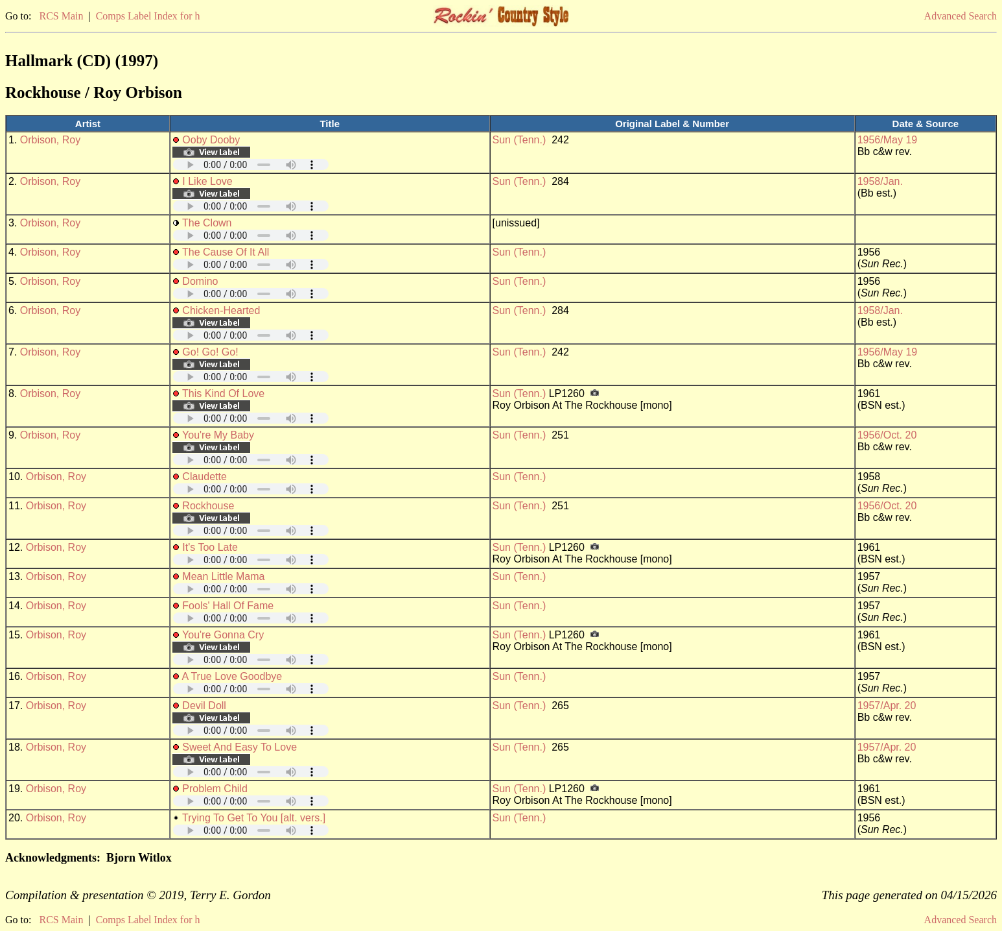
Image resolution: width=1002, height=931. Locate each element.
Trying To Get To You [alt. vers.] (253, 817)
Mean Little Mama (223, 576)
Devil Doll (204, 705)
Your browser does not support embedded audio (251, 164)
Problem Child (214, 788)
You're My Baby (218, 435)
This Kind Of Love (223, 393)
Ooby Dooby (211, 139)
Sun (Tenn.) (519, 139)
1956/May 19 (887, 139)
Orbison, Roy (50, 139)
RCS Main (61, 15)
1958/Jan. (880, 181)
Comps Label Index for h (148, 15)
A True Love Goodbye (231, 676)
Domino (200, 281)
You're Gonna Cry (223, 634)
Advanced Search (960, 15)
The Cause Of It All (225, 252)
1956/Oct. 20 (887, 435)
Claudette (204, 476)
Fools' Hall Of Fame (228, 605)
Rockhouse (208, 505)
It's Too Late (209, 547)
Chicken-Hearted (221, 310)
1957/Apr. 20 (886, 705)
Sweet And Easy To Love (239, 747)
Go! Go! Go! (210, 351)
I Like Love (207, 181)
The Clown (206, 222)
